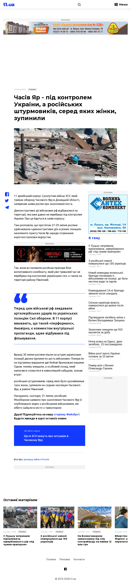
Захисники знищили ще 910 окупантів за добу (105, 331)
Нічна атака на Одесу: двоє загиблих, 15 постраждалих (105, 343)
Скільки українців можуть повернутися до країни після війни (106, 305)
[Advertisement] (65, 61)
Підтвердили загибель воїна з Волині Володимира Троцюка (106, 319)
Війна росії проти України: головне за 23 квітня (104, 355)
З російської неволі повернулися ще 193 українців (107, 262)
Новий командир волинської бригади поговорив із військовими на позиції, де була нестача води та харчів (108, 277)
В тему (94, 238)
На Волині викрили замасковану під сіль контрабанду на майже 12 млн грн (95, 540)
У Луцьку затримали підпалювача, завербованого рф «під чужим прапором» (106, 248)
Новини (32, 89)
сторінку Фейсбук (66, 414)
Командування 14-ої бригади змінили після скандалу (106, 292)
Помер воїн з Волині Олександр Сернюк (101, 367)
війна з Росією (41, 459)
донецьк (28, 459)
